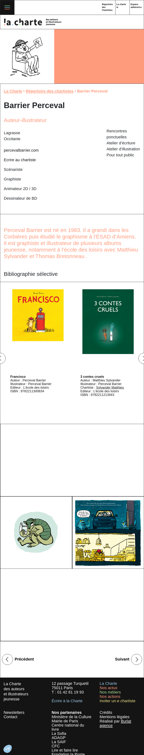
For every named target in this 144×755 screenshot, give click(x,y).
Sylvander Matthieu (110, 387)
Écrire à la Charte (67, 701)
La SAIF (59, 742)
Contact (10, 717)
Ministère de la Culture (71, 717)
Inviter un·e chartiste (117, 701)
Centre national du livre (68, 727)
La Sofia (59, 733)
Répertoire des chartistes (49, 91)
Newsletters (14, 712)
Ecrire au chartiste (20, 160)
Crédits (106, 712)
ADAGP (59, 737)
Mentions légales (114, 717)
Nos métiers (110, 692)
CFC (56, 746)
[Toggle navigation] (7, 7)
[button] (7, 748)
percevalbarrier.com (21, 150)
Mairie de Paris (65, 721)
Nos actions (110, 696)
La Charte (13, 91)
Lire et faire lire (65, 750)
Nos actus (108, 688)
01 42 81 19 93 (70, 692)
